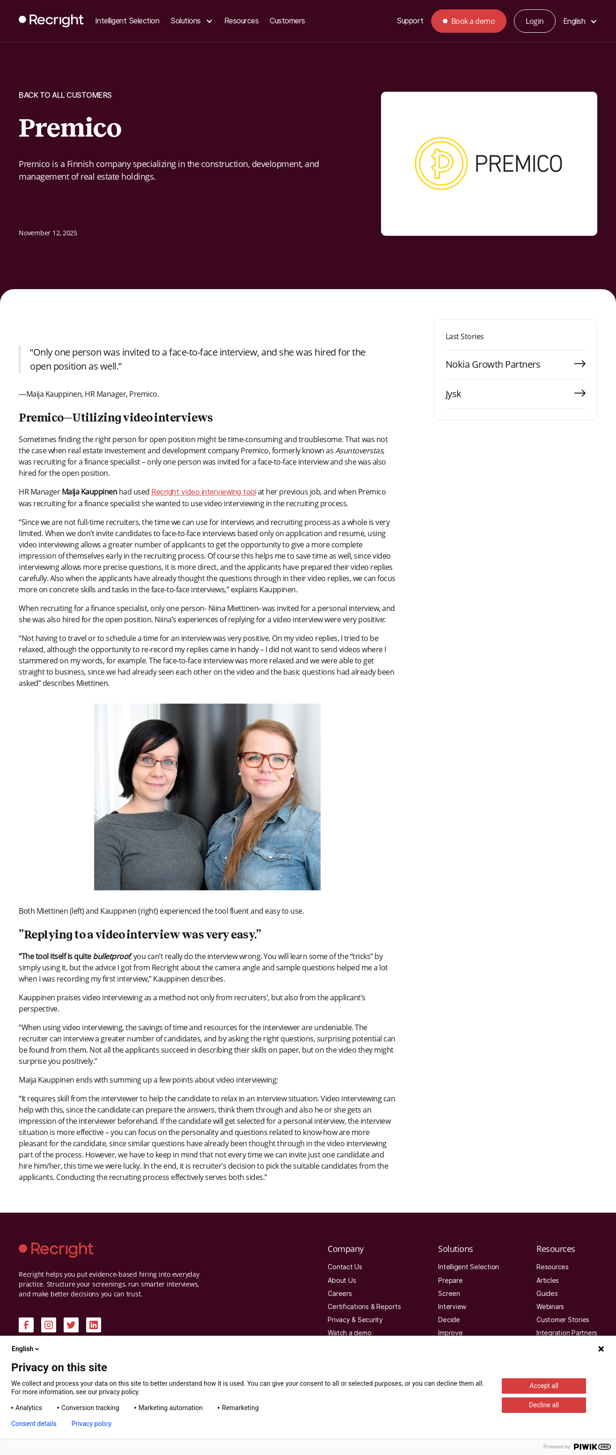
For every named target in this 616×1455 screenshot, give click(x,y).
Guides (547, 1293)
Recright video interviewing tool (203, 491)
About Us (342, 1280)
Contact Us (345, 1267)
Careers (340, 1293)
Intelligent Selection (127, 20)
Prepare (450, 1280)
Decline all (544, 1405)
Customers (287, 20)
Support (410, 20)
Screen (449, 1293)
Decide (449, 1320)
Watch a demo (349, 1333)
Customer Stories (562, 1320)
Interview (452, 1306)
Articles (547, 1280)
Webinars (550, 1306)
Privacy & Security (355, 1320)
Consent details (34, 1423)
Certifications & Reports (364, 1306)
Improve (450, 1333)
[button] (191, 21)
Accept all (543, 1386)
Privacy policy (91, 1423)
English (26, 1349)
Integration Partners (566, 1333)
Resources (241, 20)
